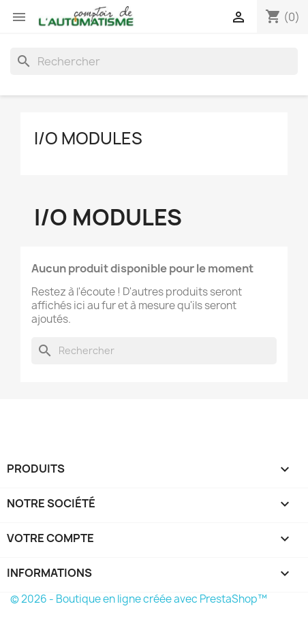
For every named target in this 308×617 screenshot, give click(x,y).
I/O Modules (88, 138)
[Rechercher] (154, 61)
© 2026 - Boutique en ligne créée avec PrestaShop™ (138, 599)
